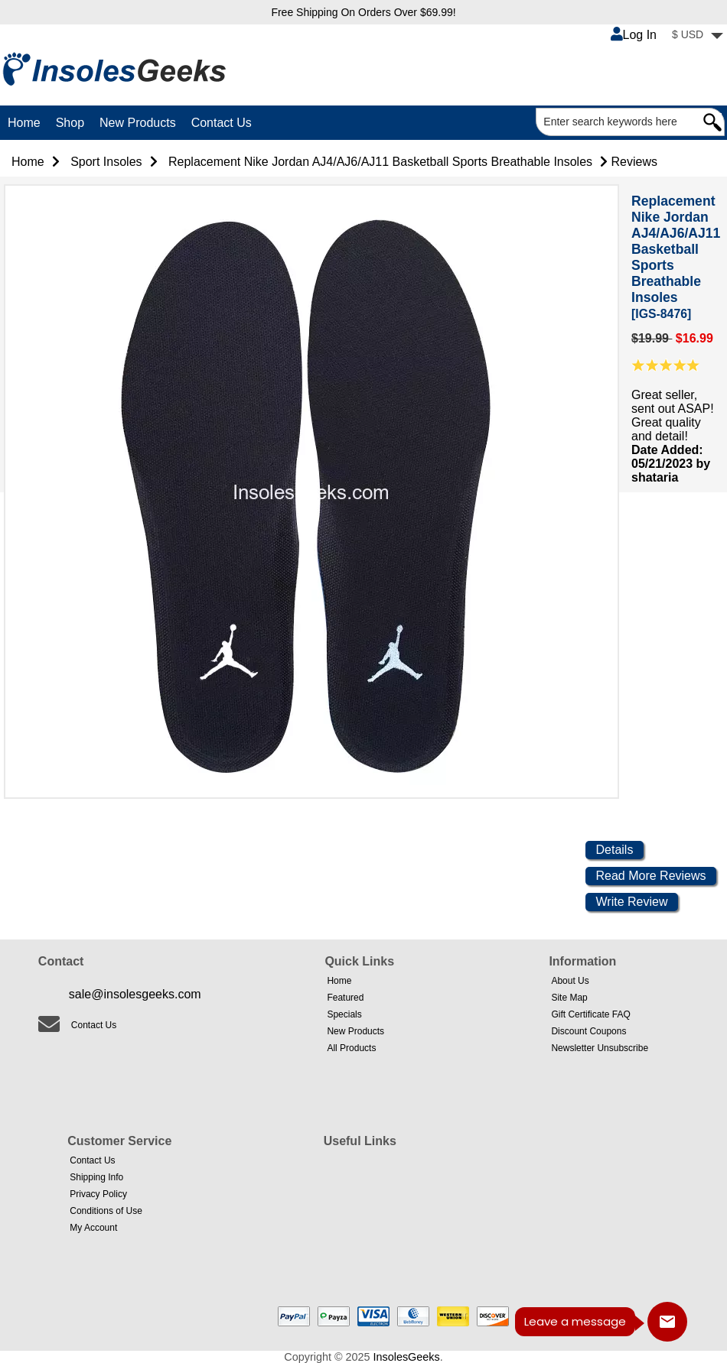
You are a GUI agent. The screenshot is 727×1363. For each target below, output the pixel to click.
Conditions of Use (106, 1210)
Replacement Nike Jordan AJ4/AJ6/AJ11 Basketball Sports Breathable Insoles (380, 161)
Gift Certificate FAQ (590, 1014)
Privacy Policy (98, 1194)
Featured (345, 997)
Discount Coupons (588, 1031)
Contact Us (221, 122)
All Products (351, 1048)
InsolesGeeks (406, 1357)
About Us (569, 980)
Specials (344, 1014)
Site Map (569, 997)
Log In (634, 34)
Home (24, 122)
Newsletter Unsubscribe (599, 1048)
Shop (70, 122)
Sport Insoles (106, 161)
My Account (93, 1227)
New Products (137, 122)
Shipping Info (96, 1177)
